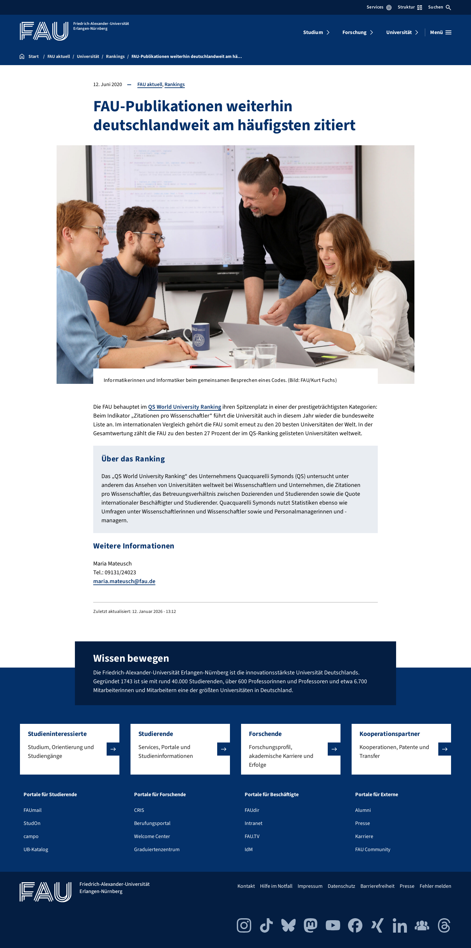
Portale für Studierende (50, 794)
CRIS (139, 810)
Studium (313, 32)
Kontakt (246, 885)
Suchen (439, 7)
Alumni (363, 810)
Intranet (253, 823)
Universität (399, 32)
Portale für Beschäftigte (272, 794)
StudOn (32, 823)
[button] (70, 749)
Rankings (175, 84)
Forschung (354, 32)
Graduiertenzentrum (157, 849)
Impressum (310, 885)
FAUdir (252, 810)
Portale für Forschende (160, 794)
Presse (362, 823)
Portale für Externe (376, 794)
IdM (249, 849)
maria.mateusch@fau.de (124, 581)
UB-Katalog (36, 849)
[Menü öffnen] (440, 32)
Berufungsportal (152, 823)
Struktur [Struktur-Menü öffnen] (410, 7)
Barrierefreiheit (377, 885)
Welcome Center (152, 836)
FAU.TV (252, 836)
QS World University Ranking (184, 407)
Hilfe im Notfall (276, 885)
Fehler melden (435, 885)
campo (31, 836)
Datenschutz (341, 885)
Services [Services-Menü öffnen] (379, 7)
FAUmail (33, 810)
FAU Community (372, 849)
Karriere (364, 836)
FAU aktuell (149, 84)
